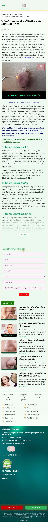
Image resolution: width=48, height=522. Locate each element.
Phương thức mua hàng (9, 475)
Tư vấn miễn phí (12, 507)
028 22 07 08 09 (16, 437)
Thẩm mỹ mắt (9, 404)
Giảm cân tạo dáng (10, 421)
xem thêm (22, 320)
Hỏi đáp (23, 397)
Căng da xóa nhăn (10, 411)
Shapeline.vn (24, 520)
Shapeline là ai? (8, 395)
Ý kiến (8, 400)
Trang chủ (5, 14)
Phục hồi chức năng (32, 418)
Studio (39, 397)
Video (8, 397)
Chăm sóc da (9, 418)
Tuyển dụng (23, 400)
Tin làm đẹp (39, 395)
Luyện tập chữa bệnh (33, 414)
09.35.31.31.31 (16, 440)
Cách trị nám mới (10, 408)
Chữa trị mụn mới (32, 404)
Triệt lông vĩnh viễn (32, 411)
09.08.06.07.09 (26, 440)
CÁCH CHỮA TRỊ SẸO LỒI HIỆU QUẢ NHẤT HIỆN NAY (16, 16)
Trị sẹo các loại (31, 408)
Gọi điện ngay (36, 507)
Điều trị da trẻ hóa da (16, 14)
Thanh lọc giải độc (10, 414)
